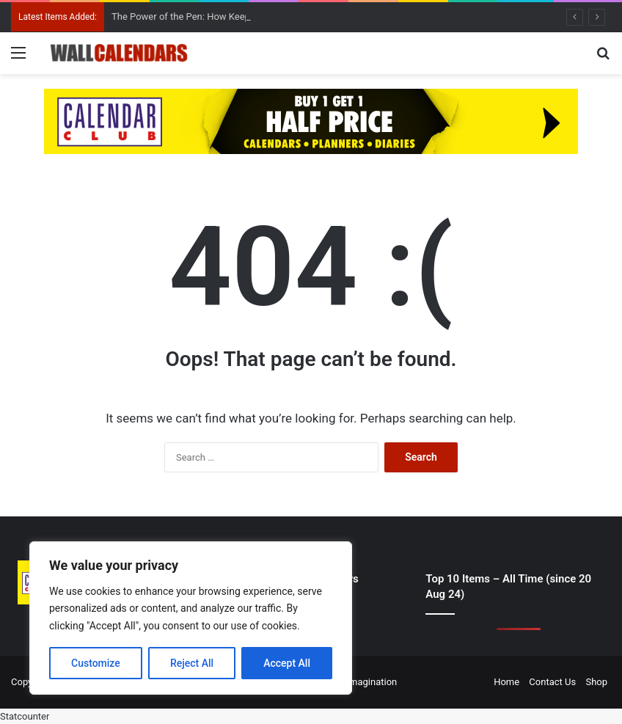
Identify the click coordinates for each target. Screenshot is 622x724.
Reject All (191, 663)
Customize (95, 663)
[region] (190, 618)
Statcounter (24, 716)
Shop (596, 681)
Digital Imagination (358, 681)
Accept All (286, 663)
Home (506, 681)
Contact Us (552, 681)
